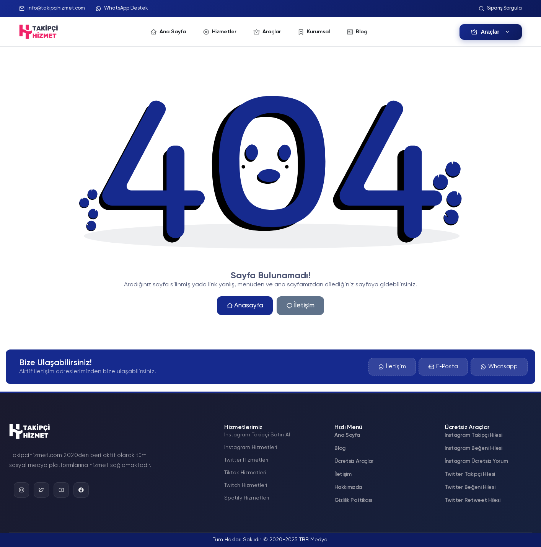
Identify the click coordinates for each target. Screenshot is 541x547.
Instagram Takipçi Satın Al (257, 435)
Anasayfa (245, 305)
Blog (339, 448)
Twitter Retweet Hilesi (472, 500)
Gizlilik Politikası (353, 500)
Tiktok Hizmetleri (245, 472)
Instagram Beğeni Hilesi (473, 448)
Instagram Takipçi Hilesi (473, 435)
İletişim (300, 305)
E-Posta (443, 367)
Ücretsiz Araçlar (353, 461)
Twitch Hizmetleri (245, 485)
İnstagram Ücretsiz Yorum (476, 461)
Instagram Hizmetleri (250, 447)
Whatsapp (499, 367)
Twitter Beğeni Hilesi (470, 487)
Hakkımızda (348, 487)
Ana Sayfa (347, 435)
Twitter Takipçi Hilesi (470, 474)
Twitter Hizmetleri (246, 460)
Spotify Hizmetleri (246, 498)
